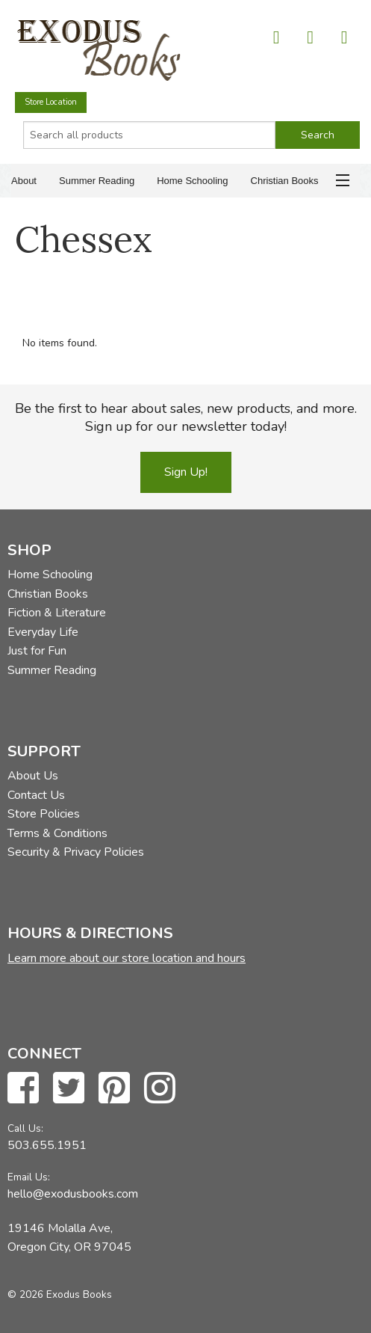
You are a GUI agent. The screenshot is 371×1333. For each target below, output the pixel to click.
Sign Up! (186, 472)
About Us (32, 775)
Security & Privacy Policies (75, 852)
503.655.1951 (47, 1145)
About (24, 180)
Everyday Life (42, 632)
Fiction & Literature (56, 612)
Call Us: (25, 1128)
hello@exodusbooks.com (72, 1194)
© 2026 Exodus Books (59, 1294)
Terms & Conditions (57, 833)
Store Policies (43, 814)
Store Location (51, 102)
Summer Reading (96, 180)
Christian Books (285, 180)
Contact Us (36, 795)
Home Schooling (192, 180)
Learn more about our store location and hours (126, 958)
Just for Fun (36, 651)
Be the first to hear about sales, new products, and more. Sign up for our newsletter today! (186, 417)
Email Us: (28, 1177)
